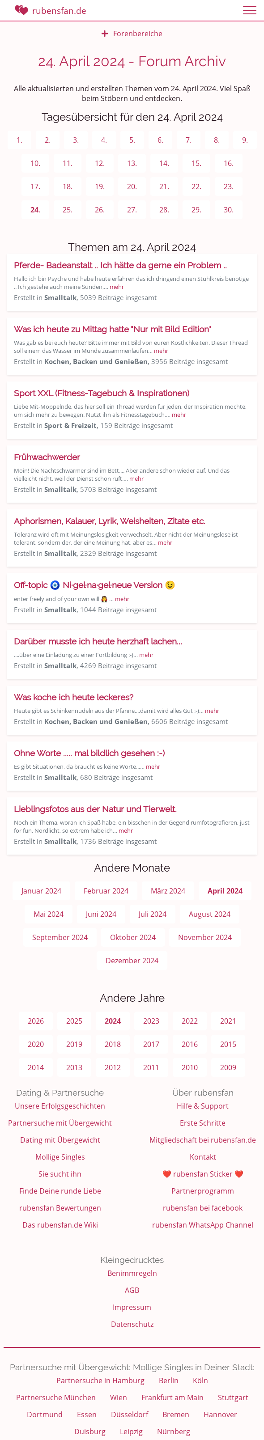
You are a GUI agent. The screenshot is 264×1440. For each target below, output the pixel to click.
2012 (113, 1067)
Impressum (132, 1307)
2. (48, 140)
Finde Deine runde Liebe (60, 1191)
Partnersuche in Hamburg (100, 1380)
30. (229, 210)
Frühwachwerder (47, 457)
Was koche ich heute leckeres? (73, 697)
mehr (117, 287)
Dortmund (45, 1414)
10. (35, 163)
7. (189, 140)
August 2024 (209, 914)
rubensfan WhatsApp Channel (202, 1225)
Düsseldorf (129, 1414)
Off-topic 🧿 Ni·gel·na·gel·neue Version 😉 (94, 585)
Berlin (169, 1380)
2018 (113, 1044)
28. (164, 210)
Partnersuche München (56, 1397)
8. (217, 140)
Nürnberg (173, 1431)
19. (100, 186)
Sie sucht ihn (59, 1174)
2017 (151, 1044)
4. (104, 140)
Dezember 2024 (132, 961)
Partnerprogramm (202, 1191)
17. (35, 186)
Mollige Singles (60, 1157)
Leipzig (131, 1431)
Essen (87, 1414)
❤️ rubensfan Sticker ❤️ (202, 1174)
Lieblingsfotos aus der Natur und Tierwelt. (95, 809)
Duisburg (90, 1431)
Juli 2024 (152, 914)
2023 (151, 1021)
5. (132, 140)
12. (100, 163)
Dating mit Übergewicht (60, 1140)
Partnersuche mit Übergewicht (60, 1123)
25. (67, 210)
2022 (190, 1021)
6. (160, 140)
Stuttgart (233, 1397)
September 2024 (60, 937)
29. (196, 210)
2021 (228, 1021)
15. (196, 163)
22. (196, 186)
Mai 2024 (49, 914)
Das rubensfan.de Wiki (60, 1225)
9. (245, 140)
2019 (74, 1044)
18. (67, 186)
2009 (228, 1067)
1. (19, 140)
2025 (74, 1021)
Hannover (220, 1414)
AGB (132, 1290)
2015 (228, 1044)
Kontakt (203, 1157)
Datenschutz (132, 1324)
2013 (74, 1067)
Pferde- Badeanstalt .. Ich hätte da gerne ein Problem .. (120, 265)
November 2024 (205, 937)
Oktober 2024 (133, 937)
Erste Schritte (203, 1123)
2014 (36, 1067)
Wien (118, 1397)
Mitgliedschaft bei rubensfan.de (202, 1140)
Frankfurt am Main (172, 1397)
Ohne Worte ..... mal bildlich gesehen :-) (89, 753)
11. (67, 163)
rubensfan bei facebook (203, 1208)
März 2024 (168, 891)
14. (164, 163)
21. (164, 186)
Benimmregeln (132, 1273)
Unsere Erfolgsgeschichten (60, 1106)
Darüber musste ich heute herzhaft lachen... (98, 641)
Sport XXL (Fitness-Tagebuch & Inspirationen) (101, 393)
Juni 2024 (101, 914)
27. (132, 210)
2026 (36, 1021)
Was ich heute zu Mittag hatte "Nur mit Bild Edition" (113, 329)
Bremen (175, 1414)
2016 (190, 1044)
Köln (200, 1380)
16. (229, 163)
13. (132, 163)
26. (100, 210)
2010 (190, 1067)
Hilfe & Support (203, 1106)
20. (132, 186)
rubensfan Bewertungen (60, 1208)
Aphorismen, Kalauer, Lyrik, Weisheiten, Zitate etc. (109, 521)
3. (76, 140)
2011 (151, 1067)
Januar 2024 (41, 891)
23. (229, 186)
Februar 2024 (106, 891)
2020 (36, 1044)
